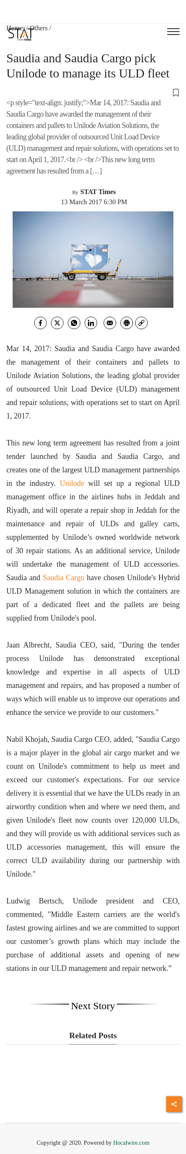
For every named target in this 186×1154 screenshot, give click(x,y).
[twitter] (57, 323)
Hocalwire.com (131, 1143)
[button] (93, 92)
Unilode (72, 483)
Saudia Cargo (64, 577)
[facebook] (40, 323)
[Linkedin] (91, 323)
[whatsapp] (74, 323)
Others (39, 28)
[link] (141, 323)
